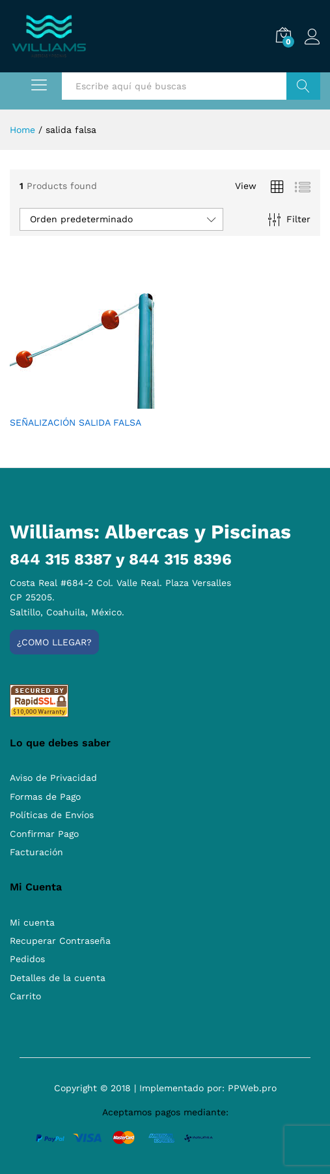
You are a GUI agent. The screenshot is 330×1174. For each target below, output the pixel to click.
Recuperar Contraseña (60, 940)
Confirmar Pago (44, 834)
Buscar (303, 86)
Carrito (25, 996)
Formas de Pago (45, 796)
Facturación (36, 852)
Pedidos (27, 959)
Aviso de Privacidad (53, 777)
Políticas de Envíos (52, 815)
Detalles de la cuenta (57, 978)
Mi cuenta (32, 922)
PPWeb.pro (252, 1088)
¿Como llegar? (54, 642)
